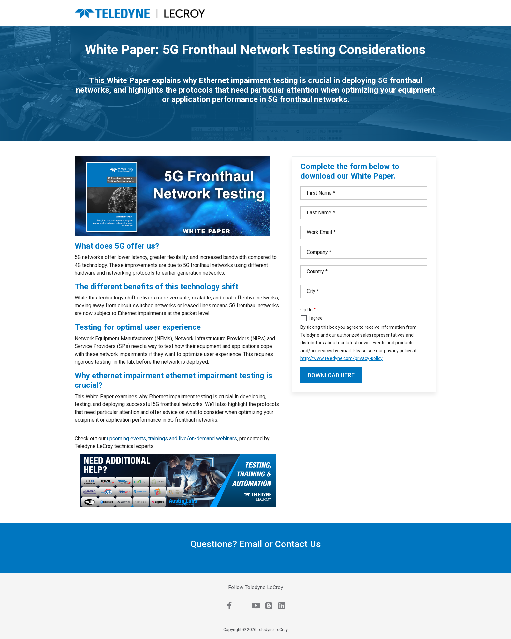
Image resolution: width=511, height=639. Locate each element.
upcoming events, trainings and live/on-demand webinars (172, 438)
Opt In (306, 309)
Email (250, 544)
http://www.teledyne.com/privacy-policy (341, 358)
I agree (316, 318)
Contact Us (298, 544)
